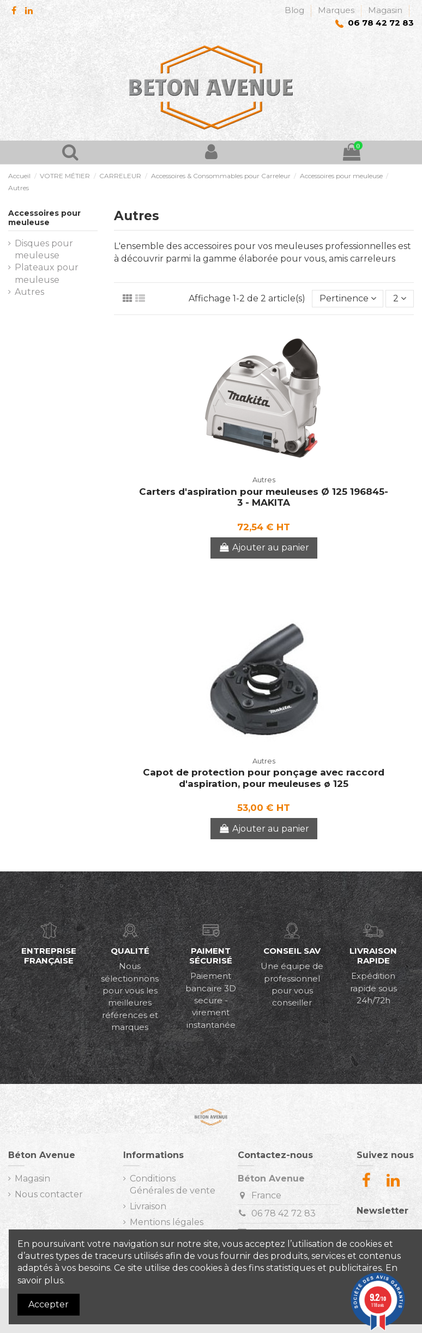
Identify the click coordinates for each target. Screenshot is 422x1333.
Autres (29, 292)
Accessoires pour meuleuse (44, 217)
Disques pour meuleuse (44, 249)
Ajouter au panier (264, 547)
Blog (295, 10)
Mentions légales (166, 1222)
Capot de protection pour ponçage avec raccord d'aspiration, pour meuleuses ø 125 (263, 778)
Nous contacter (49, 1194)
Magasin (385, 10)
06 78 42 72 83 (283, 1213)
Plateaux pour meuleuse (47, 273)
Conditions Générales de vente (172, 1184)
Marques (337, 10)
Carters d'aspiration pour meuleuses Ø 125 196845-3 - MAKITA (263, 497)
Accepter (48, 1304)
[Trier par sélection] (348, 298)
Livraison (148, 1206)
